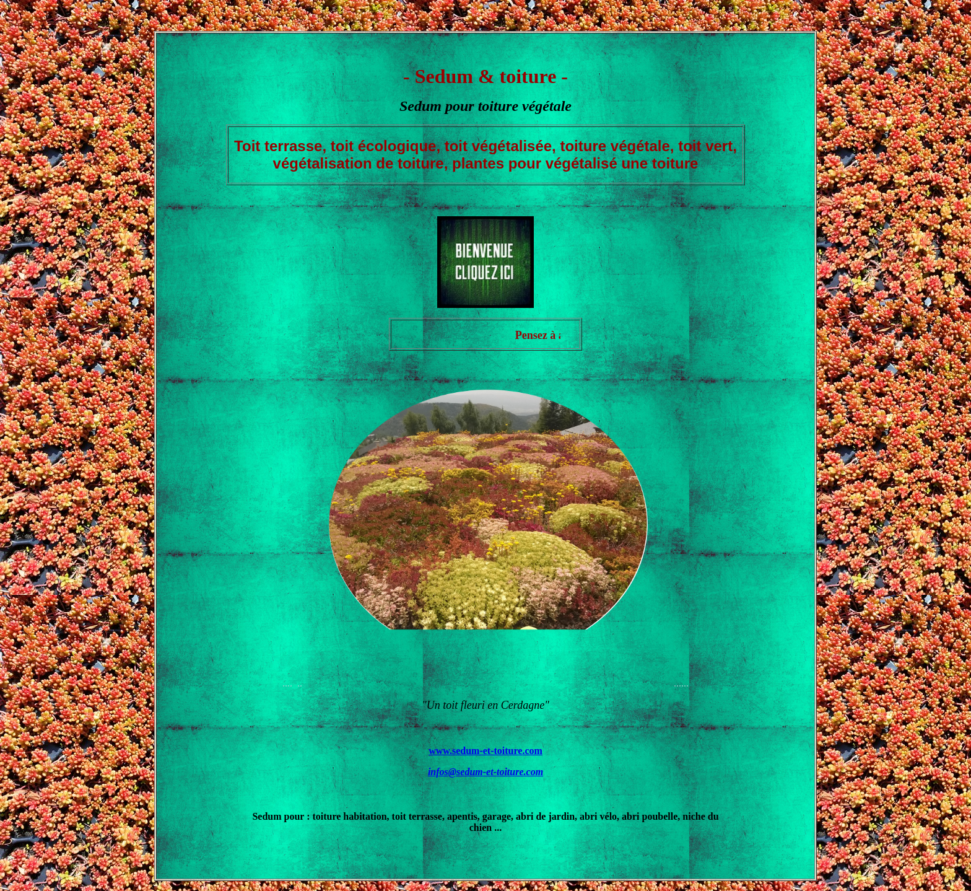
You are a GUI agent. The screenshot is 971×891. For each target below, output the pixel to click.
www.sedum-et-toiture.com (485, 750)
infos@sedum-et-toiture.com (485, 771)
